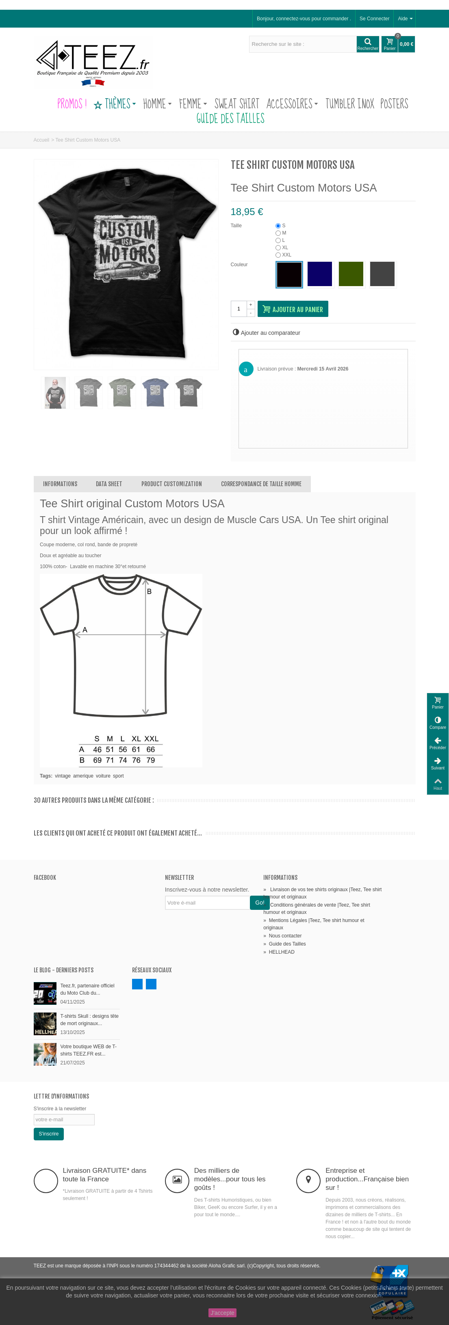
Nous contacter (282, 936)
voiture (103, 776)
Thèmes (114, 104)
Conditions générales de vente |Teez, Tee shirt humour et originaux (316, 908)
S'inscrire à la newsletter (60, 1109)
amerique (83, 776)
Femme (193, 104)
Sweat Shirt (237, 104)
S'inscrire (49, 1134)
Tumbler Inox (349, 104)
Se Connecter (374, 19)
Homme (157, 104)
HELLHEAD (279, 952)
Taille (237, 225)
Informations (60, 483)
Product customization (171, 483)
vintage (63, 776)
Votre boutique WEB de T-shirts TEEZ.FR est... (89, 1050)
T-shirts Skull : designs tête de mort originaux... (90, 1019)
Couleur (240, 264)
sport (118, 776)
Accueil (42, 140)
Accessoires (292, 104)
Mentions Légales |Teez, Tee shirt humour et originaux (313, 924)
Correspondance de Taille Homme (261, 483)
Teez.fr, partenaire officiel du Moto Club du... (88, 989)
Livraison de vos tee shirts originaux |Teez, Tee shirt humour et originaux (322, 893)
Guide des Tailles (225, 119)
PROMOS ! (72, 104)
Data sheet (109, 483)
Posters (394, 104)
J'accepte (222, 1313)
